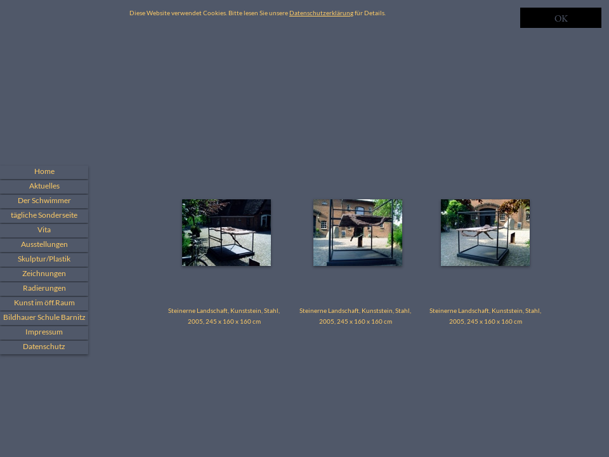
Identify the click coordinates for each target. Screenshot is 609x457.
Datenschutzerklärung (321, 13)
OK (561, 18)
